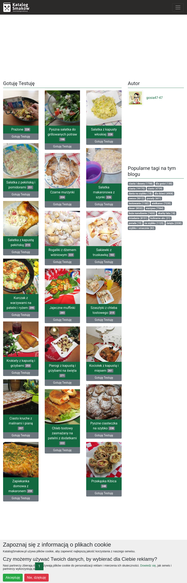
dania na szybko (140, 193)
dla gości (164, 183)
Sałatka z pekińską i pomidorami (20, 184)
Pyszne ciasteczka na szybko (103, 425)
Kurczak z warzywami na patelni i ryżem (21, 302)
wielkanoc (161, 203)
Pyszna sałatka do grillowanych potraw (62, 134)
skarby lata (166, 213)
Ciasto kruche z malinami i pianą (21, 423)
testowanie (139, 203)
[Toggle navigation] (178, 7)
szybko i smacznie (141, 228)
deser (136, 208)
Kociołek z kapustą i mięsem (104, 367)
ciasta (137, 188)
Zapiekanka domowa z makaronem (20, 485)
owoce (136, 198)
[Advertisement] (93, 47)
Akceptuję (13, 577)
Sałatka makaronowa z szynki (104, 192)
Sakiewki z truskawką (104, 252)
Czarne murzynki (62, 194)
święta (174, 223)
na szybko (154, 223)
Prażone (20, 129)
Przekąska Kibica (103, 482)
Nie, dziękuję (36, 577)
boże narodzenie (142, 213)
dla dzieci (164, 193)
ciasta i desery (141, 183)
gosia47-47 (145, 98)
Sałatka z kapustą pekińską (21, 242)
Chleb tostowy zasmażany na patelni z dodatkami (62, 435)
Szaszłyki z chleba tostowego (104, 309)
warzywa (154, 208)
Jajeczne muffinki (62, 309)
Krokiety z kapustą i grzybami (21, 362)
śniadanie (138, 218)
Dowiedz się (148, 565)
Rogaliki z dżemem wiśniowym (62, 252)
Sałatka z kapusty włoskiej (104, 131)
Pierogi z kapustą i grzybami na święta (62, 370)
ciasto (155, 188)
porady (154, 198)
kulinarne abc (160, 218)
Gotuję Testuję (21, 136)
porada (135, 223)
